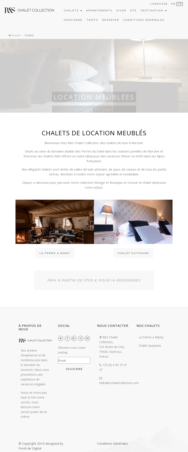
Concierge (73, 20)
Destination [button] (154, 10)
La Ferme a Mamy (54, 253)
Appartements (99, 10)
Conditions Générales (144, 20)
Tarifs (92, 20)
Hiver (121, 10)
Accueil (14, 35)
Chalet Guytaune (133, 253)
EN (173, 4)
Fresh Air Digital (30, 448)
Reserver (110, 20)
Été (133, 10)
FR (180, 4)
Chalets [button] (73, 10)
